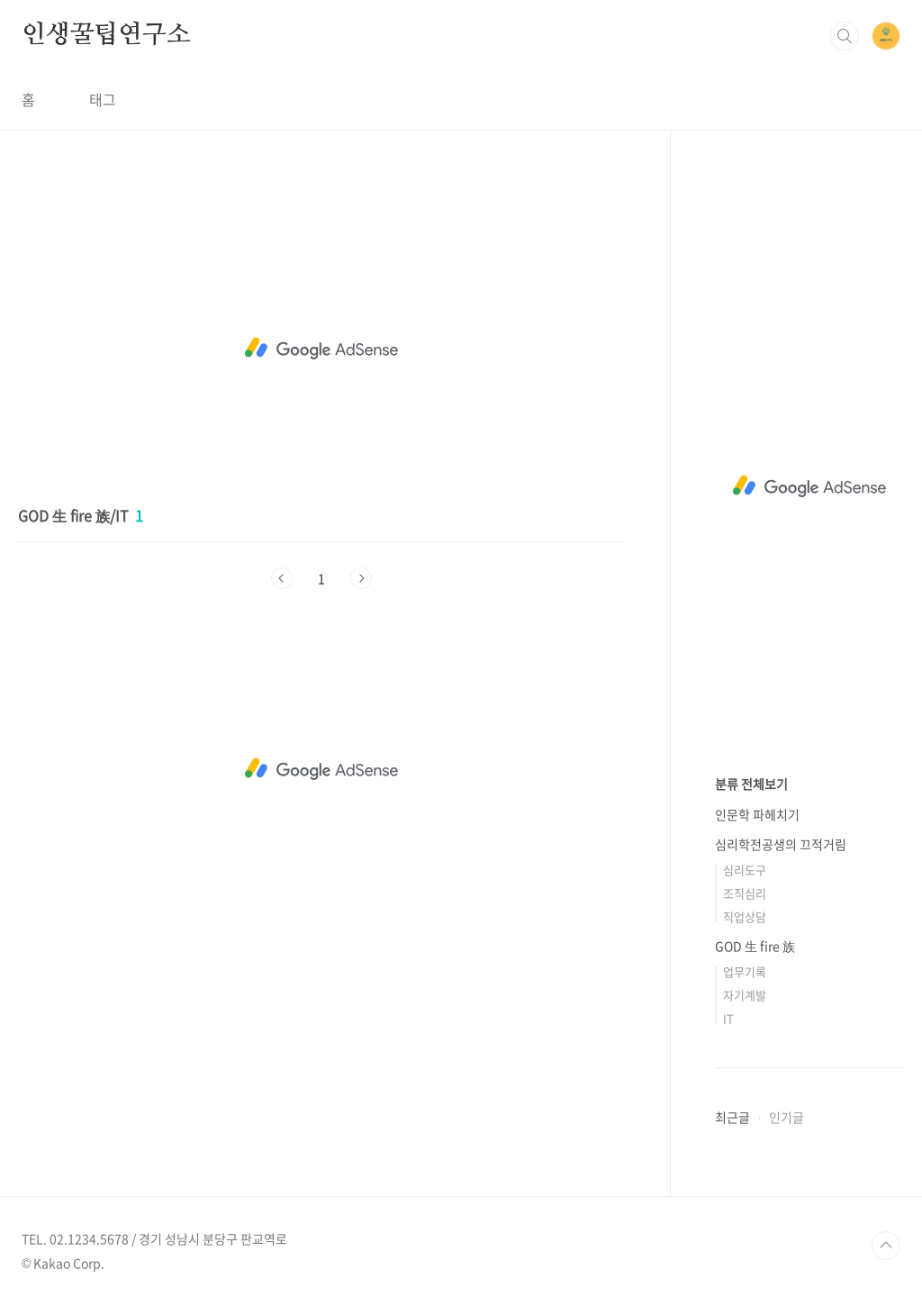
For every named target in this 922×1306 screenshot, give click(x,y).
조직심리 (744, 893)
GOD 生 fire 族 (755, 946)
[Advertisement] (321, 348)
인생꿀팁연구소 (106, 35)
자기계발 (744, 994)
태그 (102, 99)
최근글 (732, 1117)
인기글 (786, 1117)
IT (728, 1018)
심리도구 (744, 869)
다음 (361, 578)
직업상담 (744, 916)
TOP (886, 1245)
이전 (282, 578)
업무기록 (744, 971)
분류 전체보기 (751, 784)
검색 (844, 36)
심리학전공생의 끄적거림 (780, 844)
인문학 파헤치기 (757, 814)
